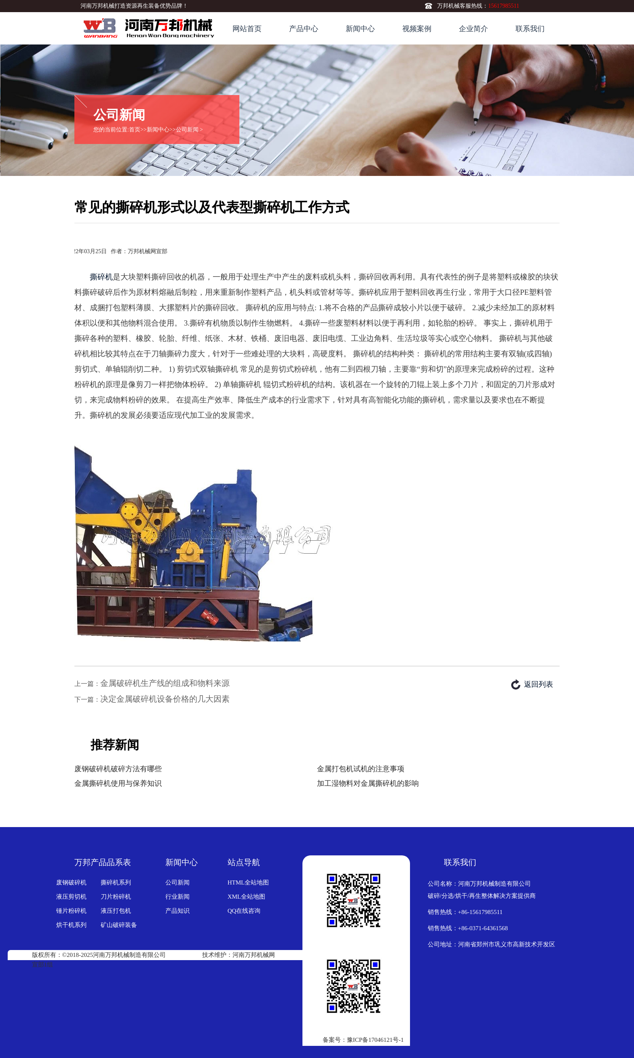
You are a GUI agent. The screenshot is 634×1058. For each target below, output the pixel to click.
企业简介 (473, 29)
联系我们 (530, 29)
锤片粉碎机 (71, 911)
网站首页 (247, 29)
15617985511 (503, 6)
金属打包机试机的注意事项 (360, 769)
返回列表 (538, 684)
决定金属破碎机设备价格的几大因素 (165, 698)
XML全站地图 (246, 896)
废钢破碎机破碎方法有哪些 (118, 769)
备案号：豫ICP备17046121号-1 (363, 1040)
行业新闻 (177, 896)
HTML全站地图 (248, 882)
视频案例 (416, 29)
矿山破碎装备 (119, 925)
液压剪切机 (71, 896)
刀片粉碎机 (116, 896)
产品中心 (303, 29)
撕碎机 (101, 277)
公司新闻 (187, 130)
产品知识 (177, 911)
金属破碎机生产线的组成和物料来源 (165, 683)
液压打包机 (116, 911)
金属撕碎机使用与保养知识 (118, 783)
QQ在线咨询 (244, 911)
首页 (134, 130)
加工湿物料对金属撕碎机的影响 (368, 783)
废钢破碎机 (71, 882)
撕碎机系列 (116, 882)
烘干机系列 (71, 925)
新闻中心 (360, 29)
